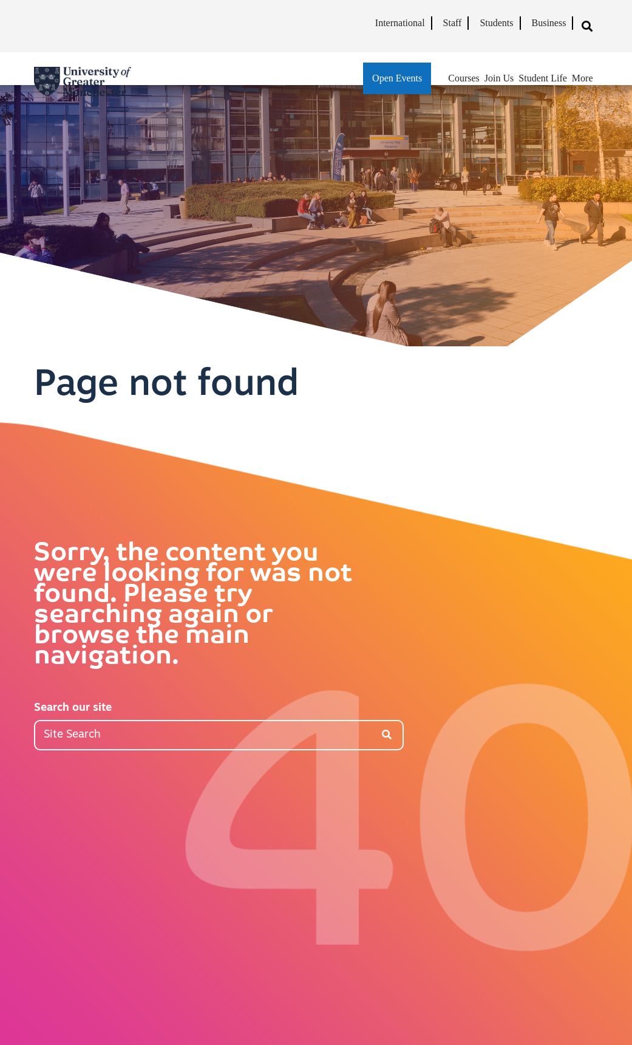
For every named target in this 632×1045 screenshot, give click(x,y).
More (582, 78)
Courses (464, 78)
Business (549, 23)
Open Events (397, 78)
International (400, 23)
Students (496, 23)
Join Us (499, 78)
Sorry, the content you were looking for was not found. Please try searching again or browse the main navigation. (193, 606)
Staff (452, 23)
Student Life (542, 78)
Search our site (73, 708)
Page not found (166, 386)
